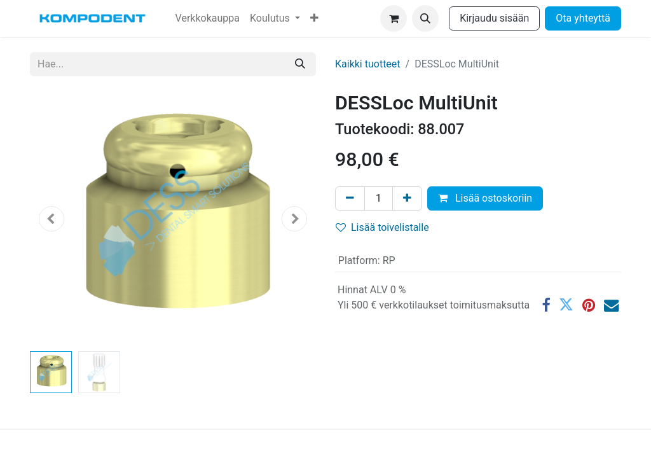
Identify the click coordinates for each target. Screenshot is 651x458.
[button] (425, 18)
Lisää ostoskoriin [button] (485, 198)
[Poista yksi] (350, 198)
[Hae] (300, 64)
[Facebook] (546, 305)
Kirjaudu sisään (494, 18)
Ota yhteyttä (583, 18)
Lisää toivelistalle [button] (382, 227)
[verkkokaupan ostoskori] (393, 18)
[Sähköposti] (611, 305)
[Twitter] (566, 305)
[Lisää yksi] (407, 198)
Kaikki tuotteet (368, 64)
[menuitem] (207, 18)
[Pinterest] (588, 305)
